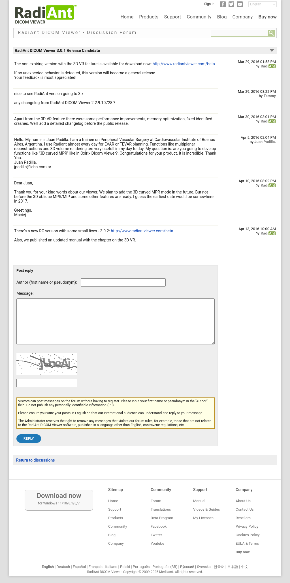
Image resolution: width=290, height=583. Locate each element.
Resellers (243, 518)
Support (172, 17)
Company (242, 17)
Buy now (267, 17)
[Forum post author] (123, 282)
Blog (222, 17)
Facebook (159, 526)
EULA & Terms (247, 543)
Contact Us (245, 509)
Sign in (209, 4)
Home (126, 17)
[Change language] (262, 4)
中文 (244, 567)
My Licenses (203, 518)
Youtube (157, 543)
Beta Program (162, 518)
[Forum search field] (239, 33)
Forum (156, 501)
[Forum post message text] (115, 325)
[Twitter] (231, 6)
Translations (161, 509)
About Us (243, 501)
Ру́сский (187, 567)
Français (96, 567)
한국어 (219, 567)
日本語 (232, 567)
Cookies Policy (248, 535)
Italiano (111, 567)
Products (148, 17)
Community (199, 17)
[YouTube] (240, 6)
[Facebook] (223, 6)
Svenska (204, 567)
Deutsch (63, 567)
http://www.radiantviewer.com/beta (184, 64)
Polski (125, 567)
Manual (199, 501)
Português (141, 567)
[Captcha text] (46, 392)
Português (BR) (164, 567)
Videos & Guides (206, 509)
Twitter (156, 535)
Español (79, 567)
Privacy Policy (247, 526)
